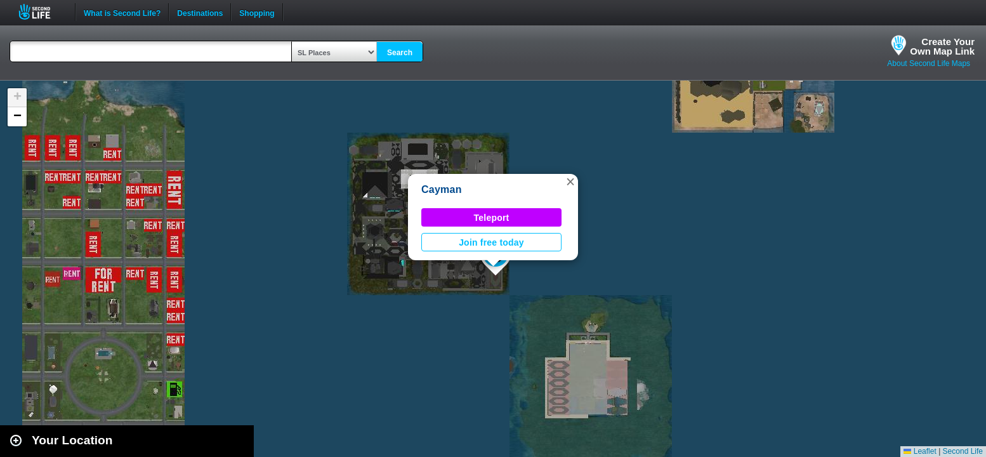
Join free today (491, 242)
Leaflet (920, 451)
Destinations (200, 12)
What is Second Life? (122, 12)
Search (399, 52)
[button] (570, 181)
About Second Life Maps (928, 63)
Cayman (441, 189)
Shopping (256, 12)
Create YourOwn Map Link (942, 46)
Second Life (41, 11)
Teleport (491, 218)
